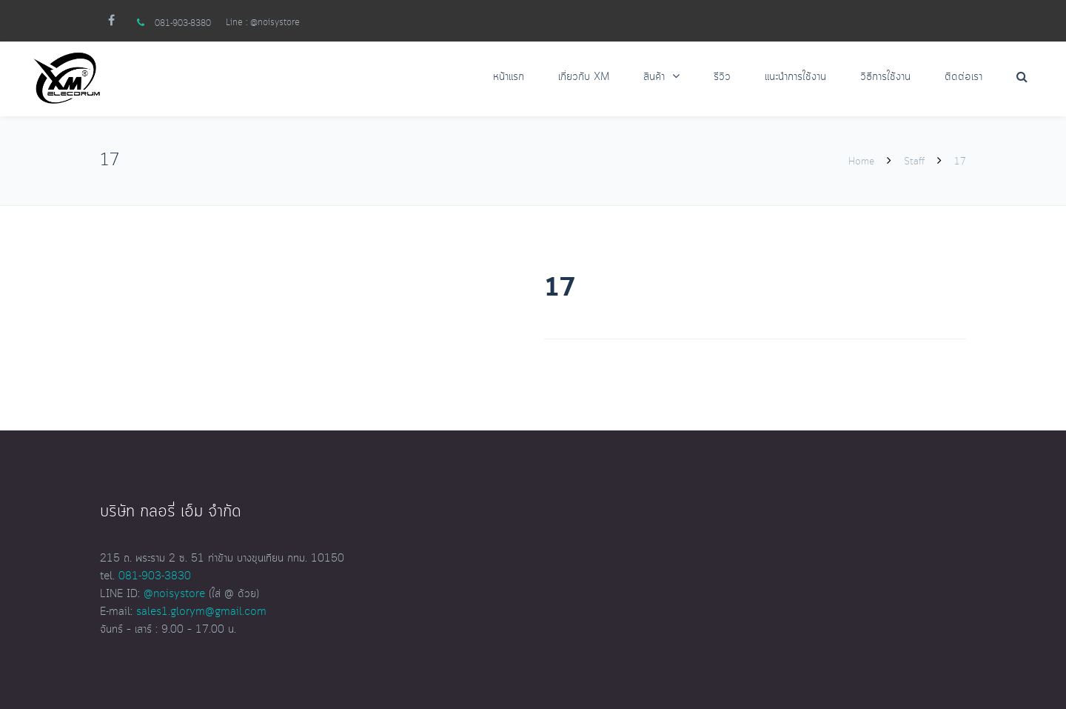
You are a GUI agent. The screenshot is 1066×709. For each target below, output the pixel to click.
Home (862, 161)
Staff (914, 161)
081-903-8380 (183, 23)
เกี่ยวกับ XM (583, 77)
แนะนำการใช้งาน (795, 77)
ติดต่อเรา (963, 77)
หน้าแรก (508, 77)
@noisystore (275, 22)
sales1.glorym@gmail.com (201, 612)
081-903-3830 (154, 576)
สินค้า (654, 77)
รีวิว (722, 77)
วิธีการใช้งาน (885, 77)
